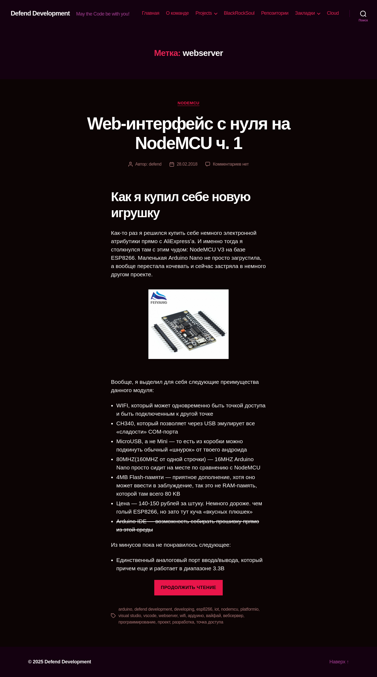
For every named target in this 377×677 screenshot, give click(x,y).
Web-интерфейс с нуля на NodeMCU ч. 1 (188, 133)
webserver (168, 615)
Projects (203, 13)
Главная (150, 13)
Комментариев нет (231, 164)
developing (184, 609)
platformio (249, 609)
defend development (153, 609)
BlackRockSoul (239, 13)
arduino (125, 609)
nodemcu (229, 609)
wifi (183, 615)
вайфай (213, 615)
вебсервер (233, 615)
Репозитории (274, 13)
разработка (183, 622)
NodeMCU (188, 103)
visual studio (129, 615)
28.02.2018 (187, 164)
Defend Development (40, 13)
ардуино (196, 615)
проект (164, 622)
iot (216, 609)
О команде (177, 13)
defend (155, 164)
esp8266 (204, 609)
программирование (136, 622)
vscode (149, 615)
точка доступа (209, 622)
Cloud (333, 13)
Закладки (305, 13)
